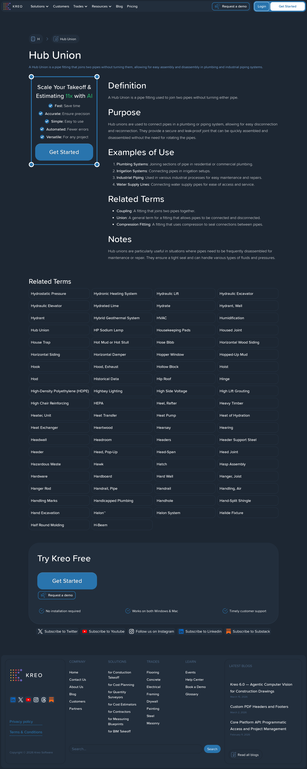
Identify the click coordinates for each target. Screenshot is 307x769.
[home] (12, 6)
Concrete (154, 679)
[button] (40, 6)
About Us (76, 686)
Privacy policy (21, 721)
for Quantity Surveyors (117, 695)
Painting (153, 708)
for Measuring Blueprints (118, 721)
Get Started (287, 6)
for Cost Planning (121, 684)
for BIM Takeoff (119, 731)
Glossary (191, 694)
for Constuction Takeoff (119, 675)
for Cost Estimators (122, 704)
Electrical (154, 686)
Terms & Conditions (26, 732)
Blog (119, 6)
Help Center (194, 679)
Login (262, 6)
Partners (75, 708)
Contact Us (77, 679)
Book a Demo (195, 686)
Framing (153, 694)
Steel (150, 715)
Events (190, 672)
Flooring (153, 672)
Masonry (153, 723)
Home (73, 672)
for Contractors (119, 711)
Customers (61, 6)
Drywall (152, 701)
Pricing (132, 6)
